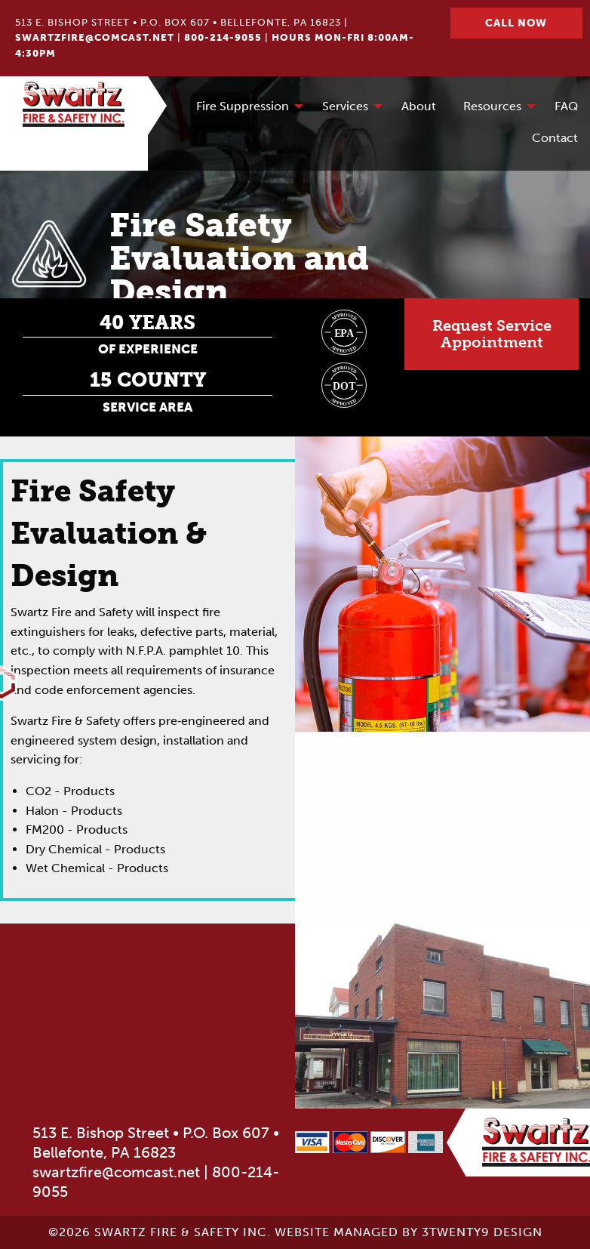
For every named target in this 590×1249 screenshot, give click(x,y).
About (418, 106)
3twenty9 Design (482, 1232)
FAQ (566, 106)
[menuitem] (245, 107)
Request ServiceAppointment (492, 334)
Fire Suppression (242, 106)
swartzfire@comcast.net (94, 37)
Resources (492, 106)
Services (345, 106)
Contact (555, 138)
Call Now (516, 22)
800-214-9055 (223, 37)
